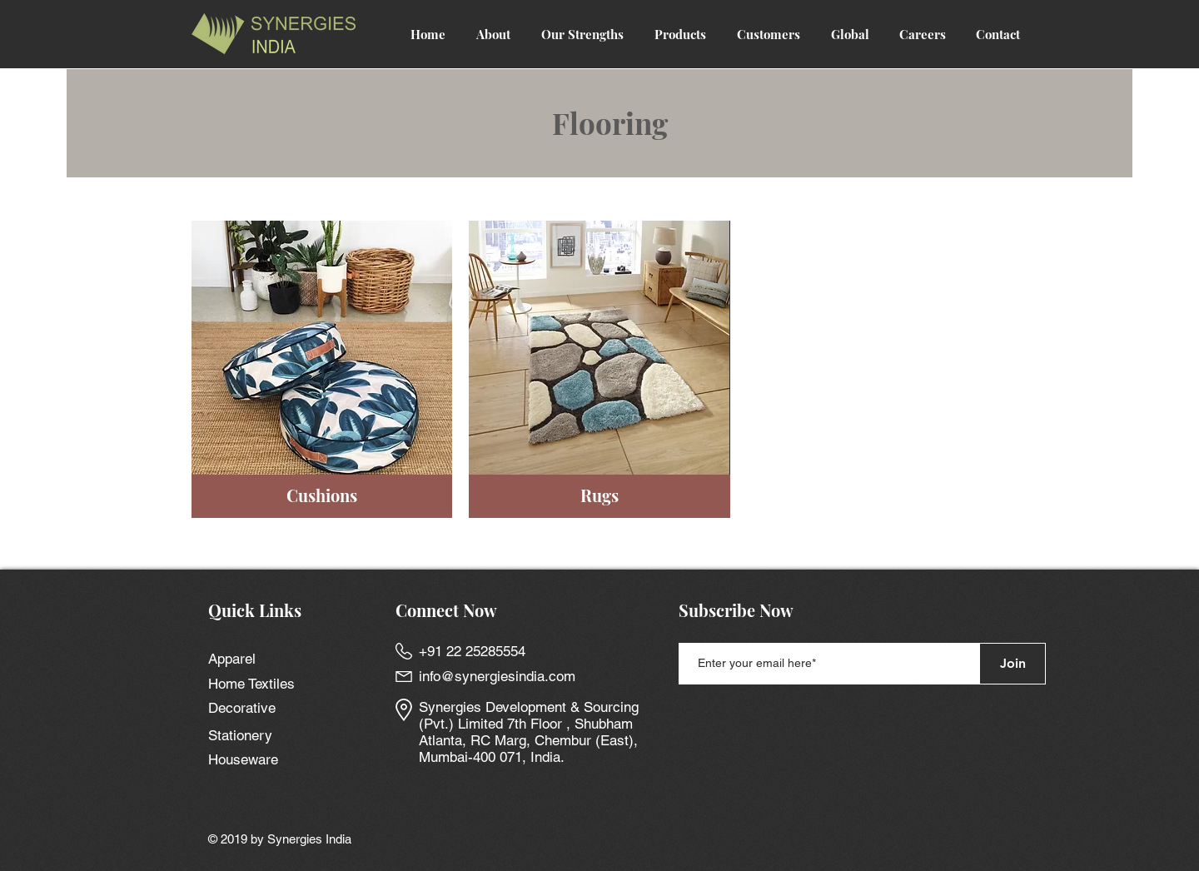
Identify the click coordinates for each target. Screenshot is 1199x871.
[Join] (1012, 663)
